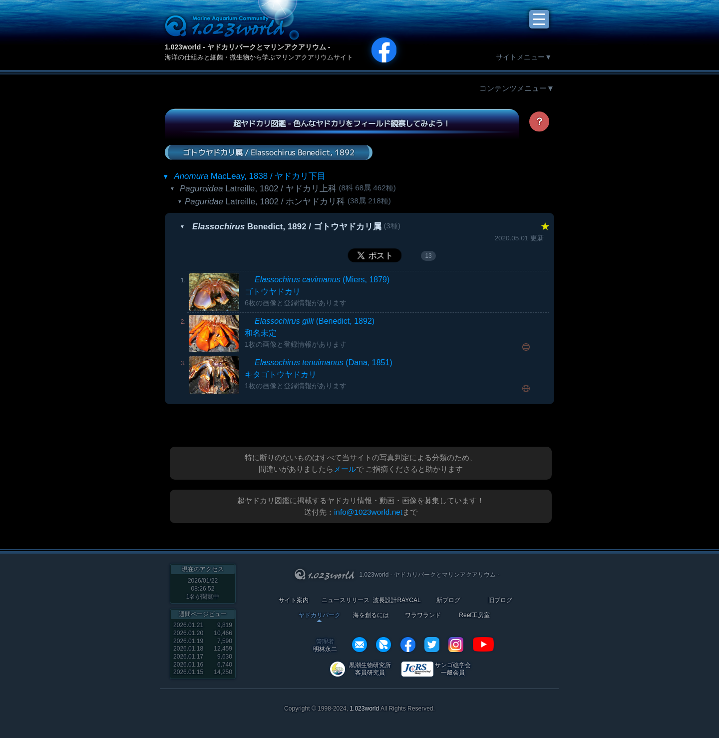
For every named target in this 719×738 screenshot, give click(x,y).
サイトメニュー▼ (524, 57)
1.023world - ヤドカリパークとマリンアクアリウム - (247, 47)
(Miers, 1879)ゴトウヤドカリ (317, 291)
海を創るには (371, 615)
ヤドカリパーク (320, 615)
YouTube (483, 644)
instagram (455, 644)
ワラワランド (423, 615)
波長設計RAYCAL (396, 600)
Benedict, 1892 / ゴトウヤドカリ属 (286, 226)
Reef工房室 (474, 615)
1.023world (364, 708)
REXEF (383, 644)
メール (345, 469)
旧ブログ (500, 600)
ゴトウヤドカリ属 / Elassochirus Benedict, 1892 (269, 151)
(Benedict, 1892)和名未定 (309, 332)
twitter (431, 644)
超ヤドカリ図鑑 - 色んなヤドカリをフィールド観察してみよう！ (341, 123)
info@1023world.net (368, 512)
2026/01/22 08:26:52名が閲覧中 (203, 588)
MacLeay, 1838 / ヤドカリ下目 (250, 176)
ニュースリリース (345, 600)
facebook (407, 644)
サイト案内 (294, 600)
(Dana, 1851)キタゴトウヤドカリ (318, 374)
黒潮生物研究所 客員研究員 (370, 669)
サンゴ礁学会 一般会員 (453, 669)
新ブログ (448, 600)
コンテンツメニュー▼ (516, 88)
